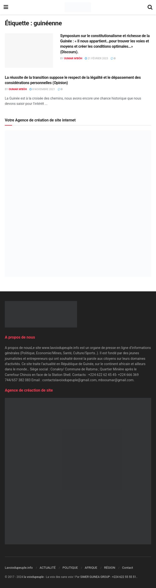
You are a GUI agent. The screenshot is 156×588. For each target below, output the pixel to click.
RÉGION (109, 567)
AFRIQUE (91, 567)
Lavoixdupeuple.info (19, 567)
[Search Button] (150, 7)
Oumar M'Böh (73, 58)
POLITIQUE (70, 567)
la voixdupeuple (34, 577)
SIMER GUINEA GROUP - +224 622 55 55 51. (108, 577)
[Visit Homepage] (78, 7)
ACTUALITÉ (48, 567)
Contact (127, 567)
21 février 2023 (96, 58)
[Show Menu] (6, 7)
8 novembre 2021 (42, 89)
